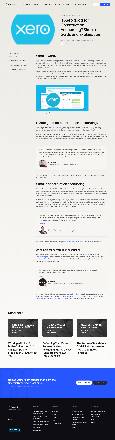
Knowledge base (77, 411)
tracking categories (42, 257)
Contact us (55, 414)
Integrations (95, 407)
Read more (42, 223)
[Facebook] (9, 419)
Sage (92, 419)
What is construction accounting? (18, 65)
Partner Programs (77, 414)
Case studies (48, 4)
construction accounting (75, 241)
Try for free (105, 4)
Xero (37, 61)
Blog (53, 420)
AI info (74, 427)
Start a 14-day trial (84, 383)
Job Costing (37, 427)
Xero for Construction (98, 411)
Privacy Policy (56, 423)
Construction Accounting (41, 421)
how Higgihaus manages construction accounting (53, 298)
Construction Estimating (40, 424)
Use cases (25, 4)
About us (55, 411)
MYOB (93, 422)
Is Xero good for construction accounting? (17, 61)
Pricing (57, 4)
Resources (66, 4)
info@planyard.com (14, 409)
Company (55, 407)
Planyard (68, 44)
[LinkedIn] (11, 419)
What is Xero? (13, 56)
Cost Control (37, 430)
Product (36, 4)
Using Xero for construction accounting (18, 70)
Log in (96, 4)
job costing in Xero (73, 294)
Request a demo (100, 383)
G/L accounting (57, 128)
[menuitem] (81, 4)
